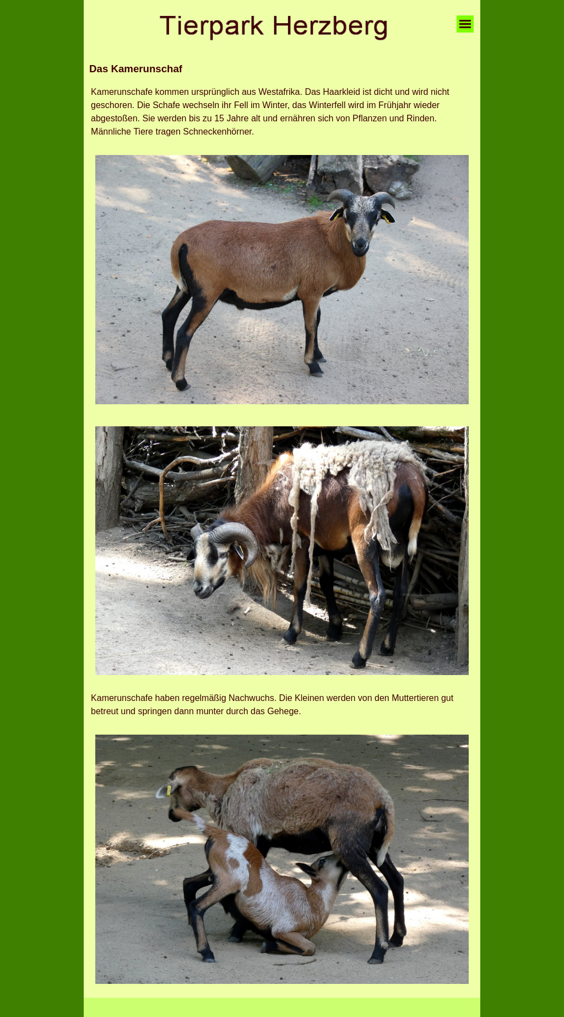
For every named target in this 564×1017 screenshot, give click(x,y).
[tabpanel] (282, 69)
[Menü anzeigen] (465, 24)
